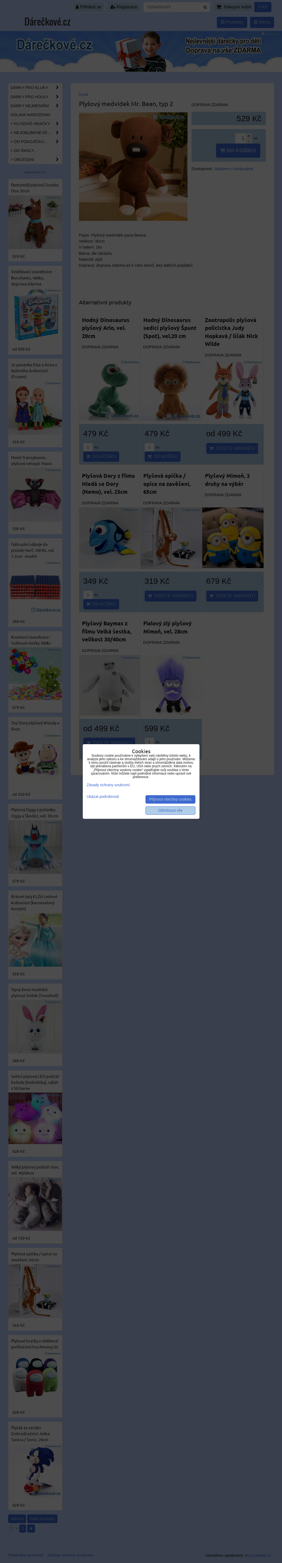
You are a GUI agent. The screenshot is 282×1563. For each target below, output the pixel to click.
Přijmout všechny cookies (170, 799)
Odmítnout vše (170, 810)
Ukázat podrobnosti (103, 797)
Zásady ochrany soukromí (108, 785)
